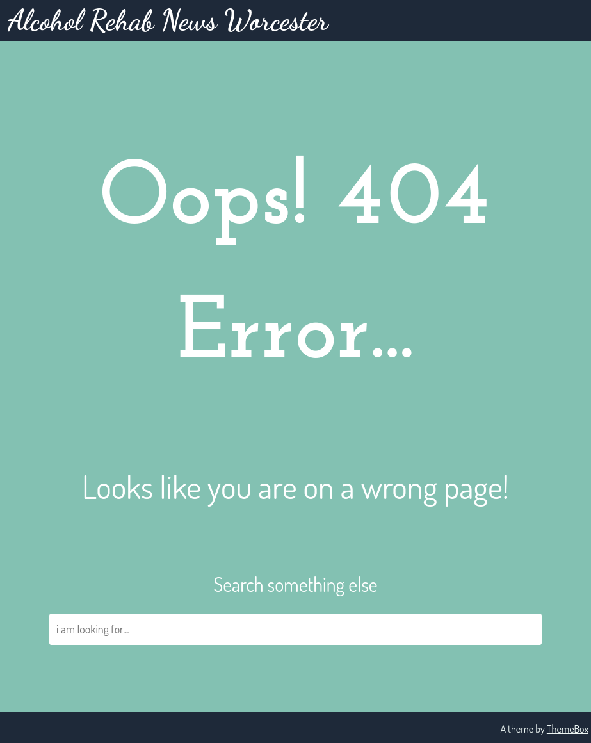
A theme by (523, 729)
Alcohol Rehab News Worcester (168, 20)
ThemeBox (567, 729)
